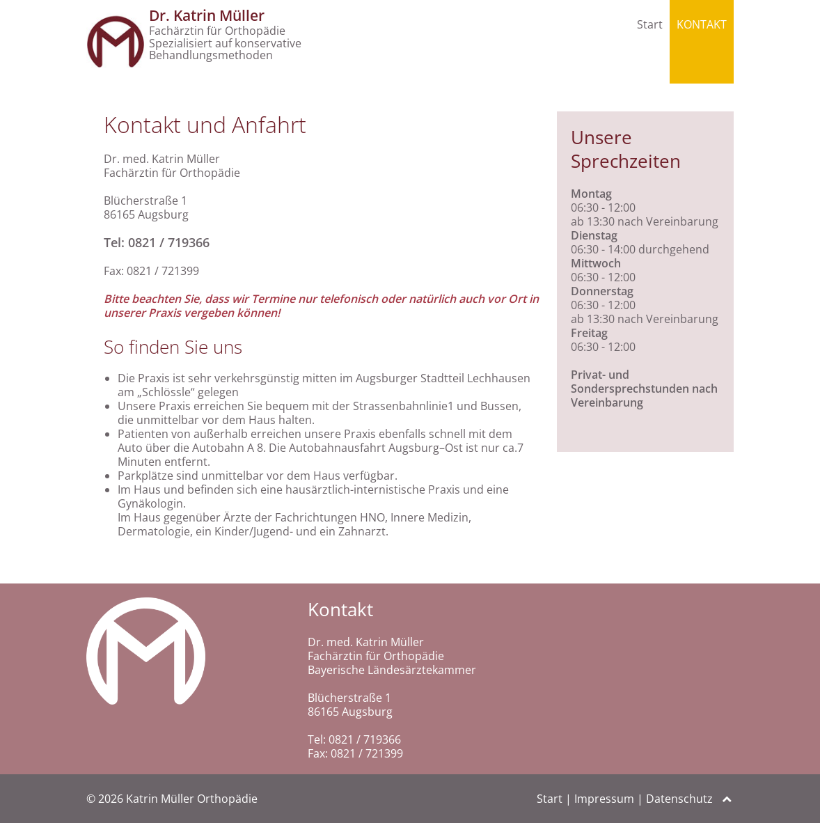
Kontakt (702, 24)
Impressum (604, 798)
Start (650, 24)
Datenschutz (679, 798)
